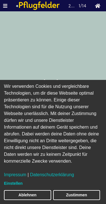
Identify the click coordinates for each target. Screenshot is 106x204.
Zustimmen (76, 195)
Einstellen (13, 183)
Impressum (15, 174)
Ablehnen (27, 195)
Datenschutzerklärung (52, 174)
